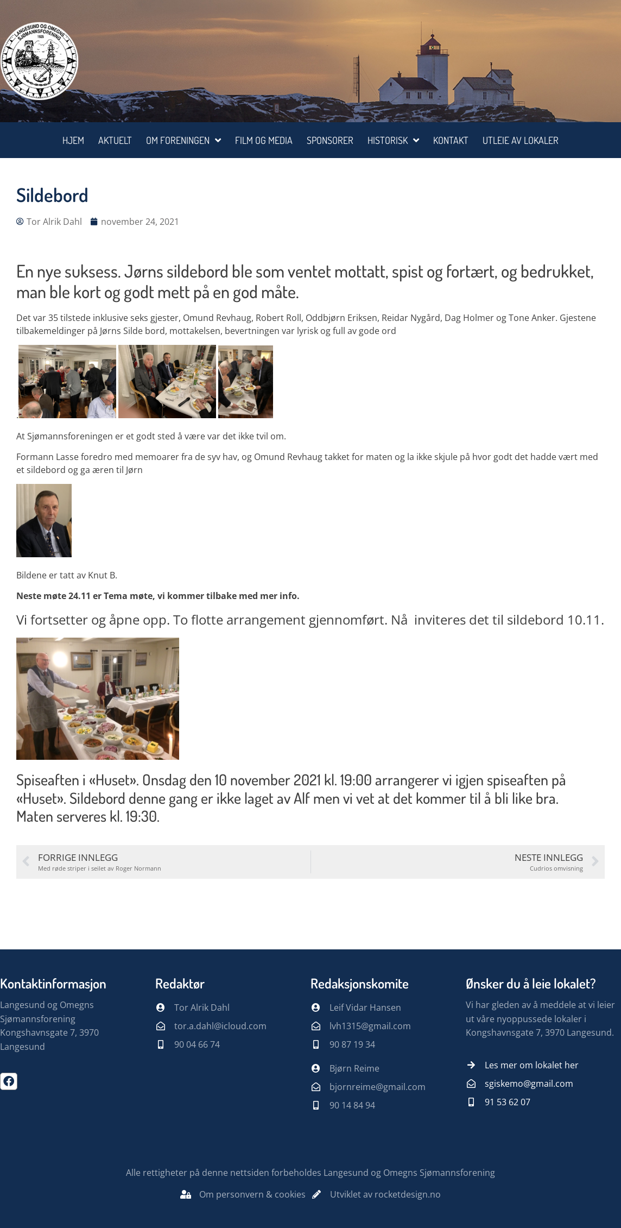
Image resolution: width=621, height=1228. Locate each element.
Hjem (73, 140)
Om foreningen (183, 140)
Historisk (393, 140)
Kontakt (450, 140)
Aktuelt (115, 140)
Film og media (264, 140)
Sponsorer (330, 140)
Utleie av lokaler (521, 140)
